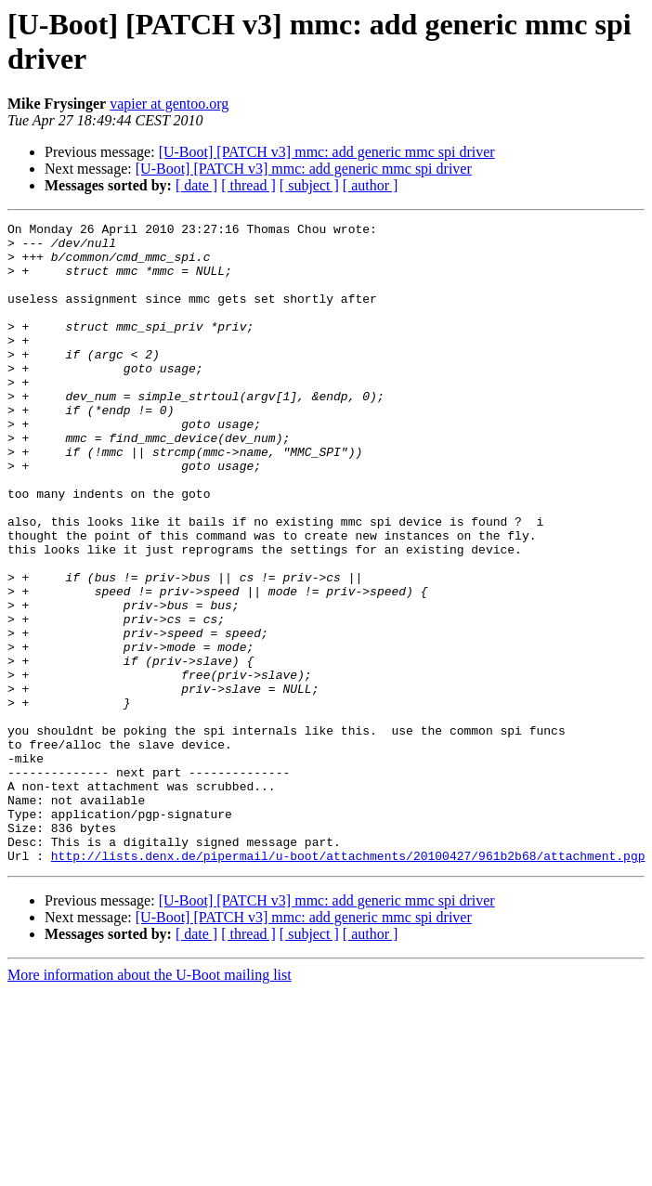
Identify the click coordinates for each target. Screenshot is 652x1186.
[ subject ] (309, 185)
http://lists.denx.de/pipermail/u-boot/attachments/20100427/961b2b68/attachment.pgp (348, 983)
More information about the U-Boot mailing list (149, 1103)
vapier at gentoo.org (169, 103)
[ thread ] (248, 185)
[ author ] (370, 185)
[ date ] (196, 185)
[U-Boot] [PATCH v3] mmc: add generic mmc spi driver (327, 152)
